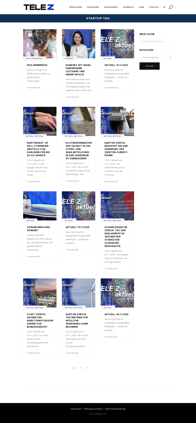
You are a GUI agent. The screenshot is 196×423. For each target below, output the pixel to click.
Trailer (30, 220)
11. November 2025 (33, 88)
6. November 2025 (111, 337)
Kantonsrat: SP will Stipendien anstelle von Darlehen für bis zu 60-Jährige (38, 149)
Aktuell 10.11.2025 (116, 65)
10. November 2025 (72, 97)
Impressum (76, 408)
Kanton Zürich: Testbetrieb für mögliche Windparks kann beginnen (77, 320)
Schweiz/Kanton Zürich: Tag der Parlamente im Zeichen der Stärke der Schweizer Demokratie (116, 236)
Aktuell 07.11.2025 (78, 227)
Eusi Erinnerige (37, 65)
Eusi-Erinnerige (34, 58)
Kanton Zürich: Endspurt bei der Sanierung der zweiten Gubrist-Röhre (116, 149)
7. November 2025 (72, 250)
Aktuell (108, 58)
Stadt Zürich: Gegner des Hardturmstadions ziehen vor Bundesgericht (40, 320)
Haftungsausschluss (93, 408)
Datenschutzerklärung (115, 408)
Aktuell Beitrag (35, 136)
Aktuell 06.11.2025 (116, 314)
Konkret (69, 58)
